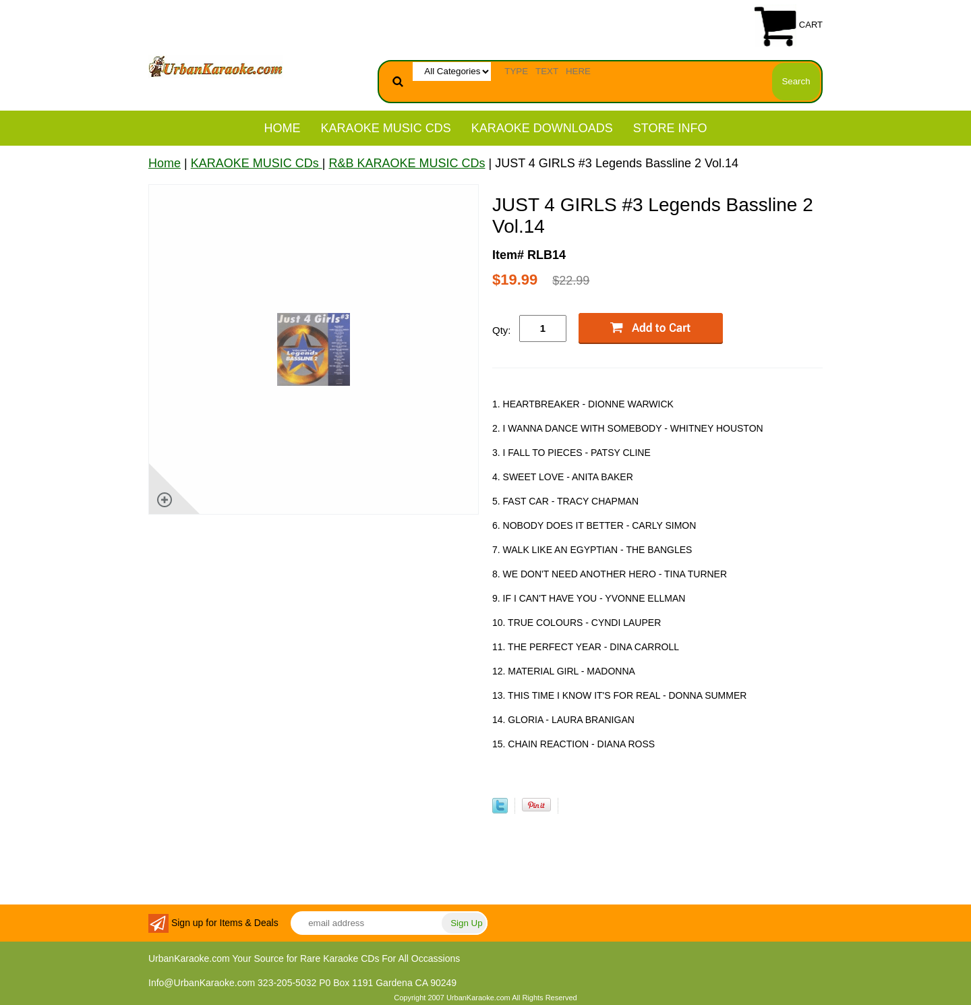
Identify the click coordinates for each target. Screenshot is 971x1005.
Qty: (501, 330)
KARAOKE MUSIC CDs (386, 128)
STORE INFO (670, 128)
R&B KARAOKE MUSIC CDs (406, 163)
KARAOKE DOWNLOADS (542, 128)
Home (282, 128)
